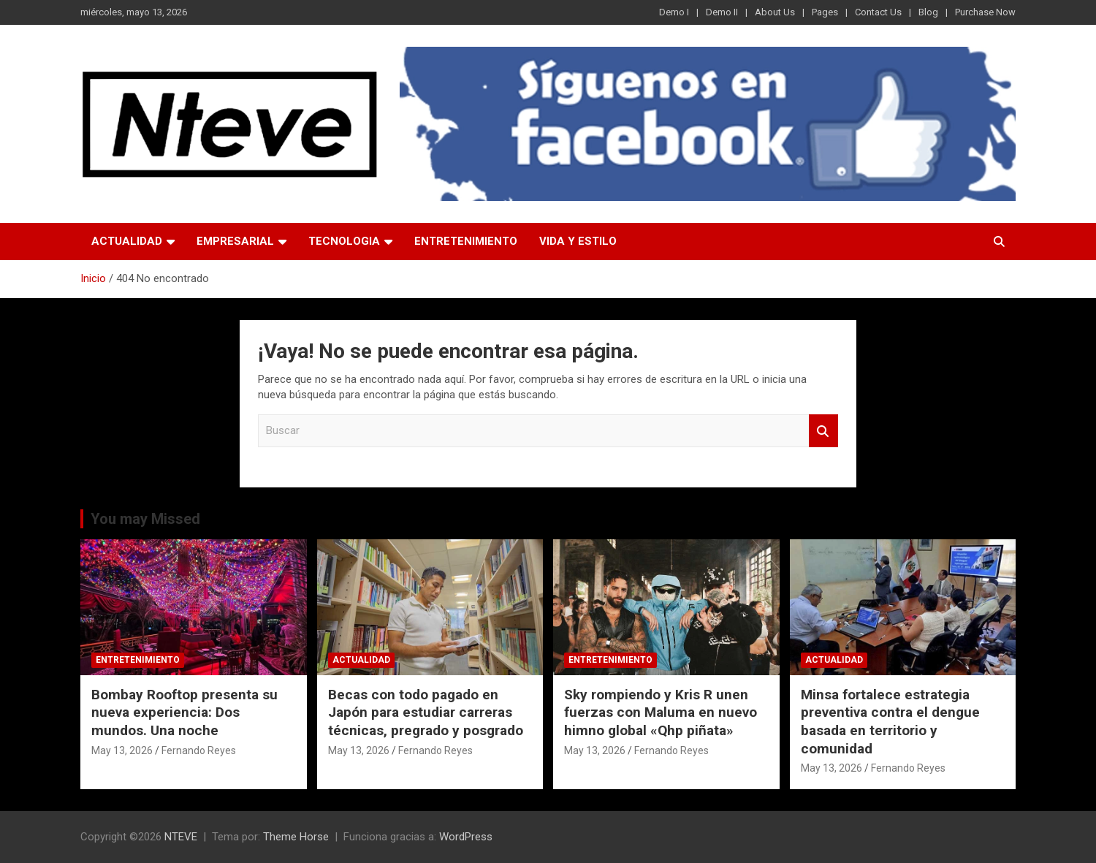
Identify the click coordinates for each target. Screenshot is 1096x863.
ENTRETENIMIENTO (465, 241)
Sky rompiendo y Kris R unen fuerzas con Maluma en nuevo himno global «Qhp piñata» (660, 712)
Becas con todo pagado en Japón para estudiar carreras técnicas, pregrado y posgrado (425, 712)
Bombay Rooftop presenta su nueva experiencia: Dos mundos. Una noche (184, 712)
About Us (775, 12)
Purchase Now (985, 12)
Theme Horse (296, 836)
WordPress (465, 836)
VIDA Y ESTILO (578, 241)
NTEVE (180, 836)
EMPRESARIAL (235, 241)
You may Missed (145, 519)
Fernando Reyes (198, 750)
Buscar (823, 430)
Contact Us (878, 12)
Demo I (674, 12)
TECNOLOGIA (344, 241)
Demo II (722, 12)
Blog (928, 12)
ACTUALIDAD (126, 241)
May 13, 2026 (122, 750)
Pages (825, 12)
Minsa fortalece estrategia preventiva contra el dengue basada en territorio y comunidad (890, 721)
